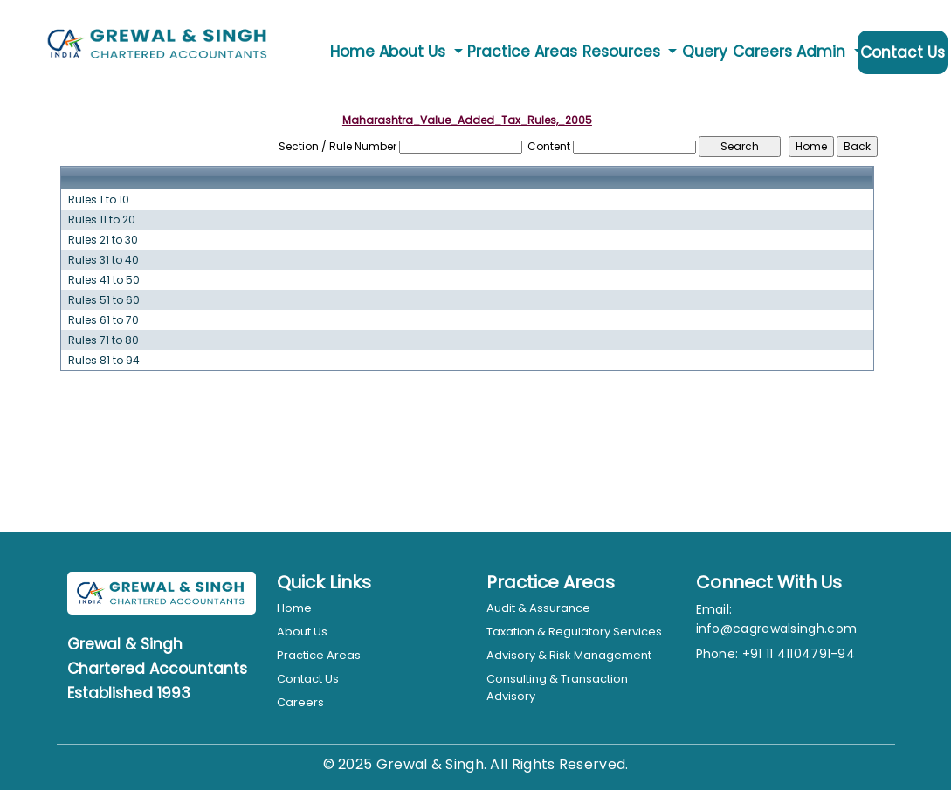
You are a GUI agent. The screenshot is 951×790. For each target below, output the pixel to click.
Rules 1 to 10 (98, 200)
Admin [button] (823, 51)
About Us (302, 631)
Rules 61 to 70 (103, 320)
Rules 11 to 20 (101, 220)
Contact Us (902, 52)
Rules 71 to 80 (103, 340)
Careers (762, 51)
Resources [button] (623, 51)
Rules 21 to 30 (103, 240)
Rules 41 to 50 (104, 280)
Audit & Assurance (538, 608)
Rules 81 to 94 (104, 361)
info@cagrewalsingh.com (777, 628)
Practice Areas (522, 51)
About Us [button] (414, 51)
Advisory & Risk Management (568, 655)
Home (352, 51)
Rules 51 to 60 (104, 300)
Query (704, 51)
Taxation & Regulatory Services (574, 631)
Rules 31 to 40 (103, 260)
